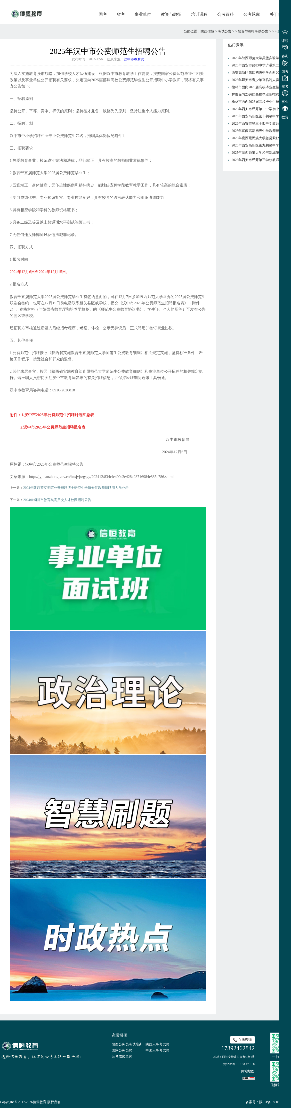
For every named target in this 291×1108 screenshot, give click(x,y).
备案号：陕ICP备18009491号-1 (268, 1102)
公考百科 (225, 14)
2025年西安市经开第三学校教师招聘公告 (260, 160)
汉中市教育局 (134, 59)
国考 (103, 14)
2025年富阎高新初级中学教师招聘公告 (260, 131)
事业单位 (143, 14)
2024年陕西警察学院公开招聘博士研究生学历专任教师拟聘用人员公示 (76, 488)
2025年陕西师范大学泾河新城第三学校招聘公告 (260, 152)
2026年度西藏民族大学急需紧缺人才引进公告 (260, 138)
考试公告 (224, 31)
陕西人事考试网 (157, 1044)
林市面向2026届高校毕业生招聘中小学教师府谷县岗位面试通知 (260, 94)
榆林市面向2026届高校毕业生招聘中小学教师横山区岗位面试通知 (260, 87)
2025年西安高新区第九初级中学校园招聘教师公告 (260, 145)
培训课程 (199, 14)
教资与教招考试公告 (253, 31)
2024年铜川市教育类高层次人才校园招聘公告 (57, 500)
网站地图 (248, 1071)
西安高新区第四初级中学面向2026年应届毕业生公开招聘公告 (260, 72)
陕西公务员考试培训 (127, 1044)
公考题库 (251, 14)
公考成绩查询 (122, 1056)
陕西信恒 (207, 31)
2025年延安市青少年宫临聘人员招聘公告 (260, 80)
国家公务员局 (122, 1050)
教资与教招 (171, 14)
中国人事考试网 (157, 1050)
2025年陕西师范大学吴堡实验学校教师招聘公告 (260, 58)
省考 (121, 14)
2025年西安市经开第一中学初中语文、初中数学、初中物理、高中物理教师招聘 (260, 109)
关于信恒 (278, 14)
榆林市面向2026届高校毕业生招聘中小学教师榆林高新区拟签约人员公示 (260, 102)
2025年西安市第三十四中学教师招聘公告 (260, 123)
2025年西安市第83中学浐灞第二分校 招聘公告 (260, 65)
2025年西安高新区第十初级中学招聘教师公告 (260, 116)
